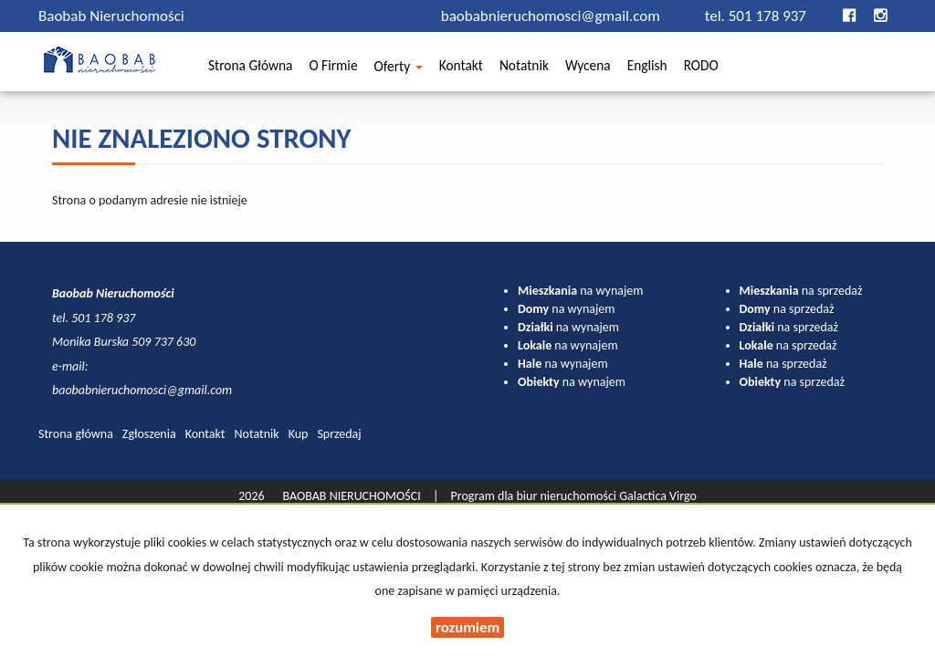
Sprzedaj (339, 434)
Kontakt (461, 68)
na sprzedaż (801, 290)
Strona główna (250, 68)
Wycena (588, 68)
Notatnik (524, 68)
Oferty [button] (398, 68)
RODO (701, 68)
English (647, 68)
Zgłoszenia (149, 434)
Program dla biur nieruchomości (535, 496)
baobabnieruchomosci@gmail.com (552, 16)
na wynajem (580, 290)
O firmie (333, 68)
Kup (299, 434)
